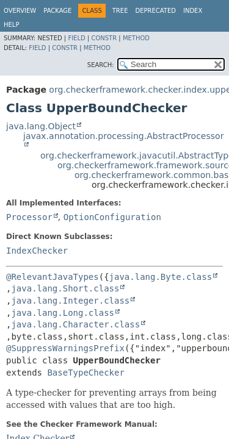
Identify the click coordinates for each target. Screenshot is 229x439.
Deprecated (155, 10)
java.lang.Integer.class (70, 300)
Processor (29, 217)
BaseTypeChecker (85, 372)
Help (11, 24)
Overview (20, 10)
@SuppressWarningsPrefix (65, 348)
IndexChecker (37, 250)
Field (76, 38)
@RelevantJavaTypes (52, 277)
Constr (104, 38)
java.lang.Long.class (62, 313)
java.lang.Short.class (65, 288)
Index (192, 10)
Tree (120, 10)
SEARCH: (100, 65)
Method (136, 38)
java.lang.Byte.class (161, 277)
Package (57, 10)
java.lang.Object (41, 126)
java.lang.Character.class (75, 324)
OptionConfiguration (112, 217)
